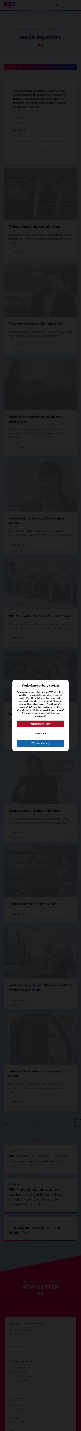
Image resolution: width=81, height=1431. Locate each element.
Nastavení (40, 733)
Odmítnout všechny (40, 724)
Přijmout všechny (40, 743)
